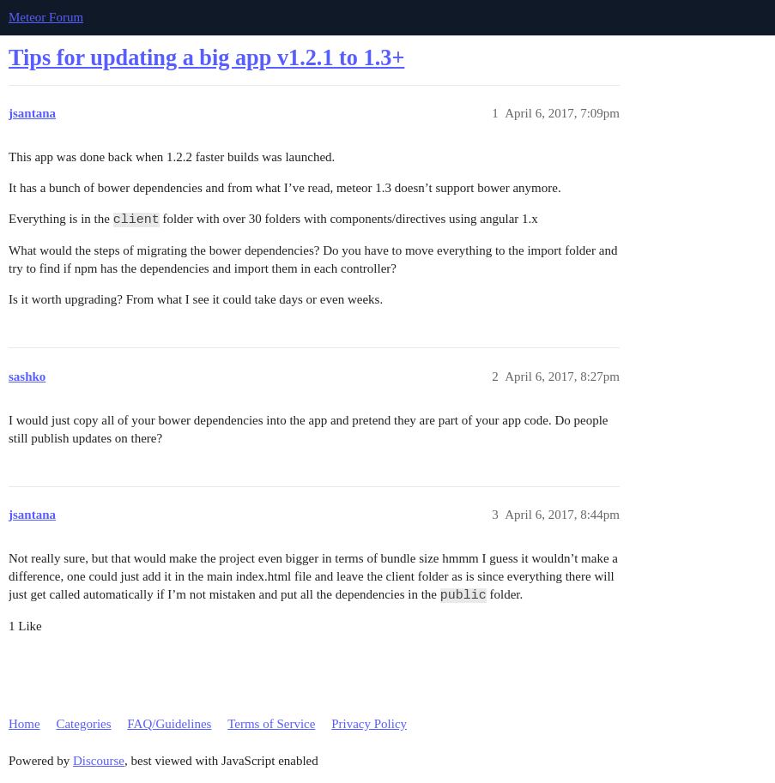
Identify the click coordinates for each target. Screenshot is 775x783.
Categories (83, 724)
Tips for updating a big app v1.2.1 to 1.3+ (206, 57)
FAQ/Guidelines (169, 724)
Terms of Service (271, 724)
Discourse (98, 761)
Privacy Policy (369, 724)
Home (24, 724)
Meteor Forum (46, 17)
